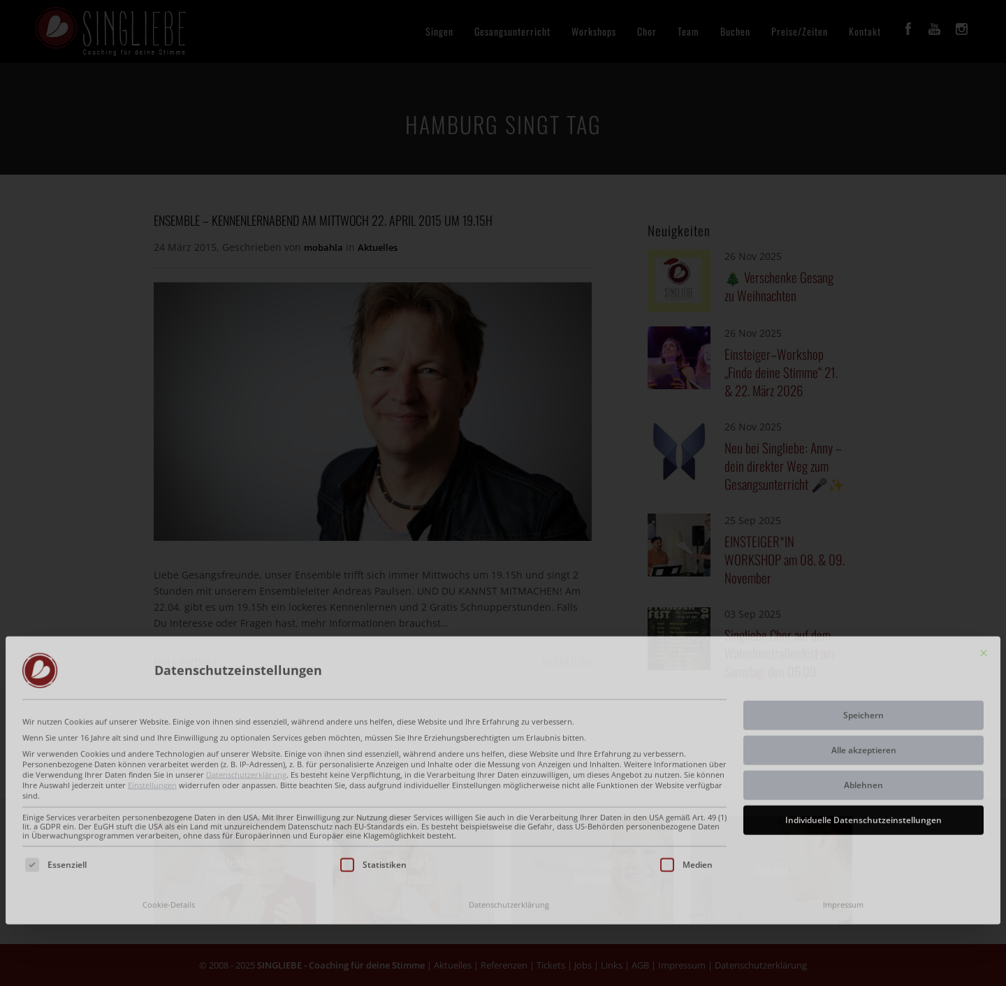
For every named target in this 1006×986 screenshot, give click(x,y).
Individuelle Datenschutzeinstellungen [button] (863, 732)
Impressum (843, 816)
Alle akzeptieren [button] (863, 662)
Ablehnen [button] (863, 697)
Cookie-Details (169, 816)
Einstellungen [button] (152, 697)
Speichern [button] (863, 627)
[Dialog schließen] (983, 564)
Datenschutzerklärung (246, 686)
